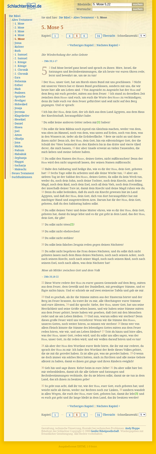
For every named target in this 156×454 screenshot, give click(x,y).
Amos (18, 134)
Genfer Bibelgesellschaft (105, 431)
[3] (136, 393)
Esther (19, 85)
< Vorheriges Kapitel (80, 45)
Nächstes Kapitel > (108, 45)
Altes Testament (22, 19)
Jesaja (18, 108)
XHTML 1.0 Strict (87, 446)
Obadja (19, 138)
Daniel (19, 123)
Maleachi (20, 169)
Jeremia (20, 111)
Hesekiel (20, 119)
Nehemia (20, 81)
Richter (19, 46)
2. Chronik (21, 73)
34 (98, 35)
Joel (17, 131)
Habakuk (20, 154)
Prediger (20, 100)
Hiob (18, 88)
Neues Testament (23, 173)
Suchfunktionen (22, 177)
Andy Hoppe (132, 428)
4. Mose (19, 35)
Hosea (18, 127)
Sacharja (20, 165)
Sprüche (20, 96)
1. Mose (19, 23)
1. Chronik (21, 69)
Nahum (19, 150)
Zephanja (21, 157)
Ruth (18, 50)
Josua (18, 42)
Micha (18, 146)
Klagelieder (22, 115)
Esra (17, 77)
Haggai (19, 161)
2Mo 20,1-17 (50, 61)
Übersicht (109, 35)
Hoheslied (21, 104)
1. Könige (21, 62)
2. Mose (19, 27)
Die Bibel (14, 15)
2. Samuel (21, 58)
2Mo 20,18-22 (51, 276)
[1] (98, 122)
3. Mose (19, 31)
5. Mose (20, 39)
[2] (72, 224)
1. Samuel (21, 54)
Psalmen (20, 92)
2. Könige (21, 65)
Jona (17, 142)
